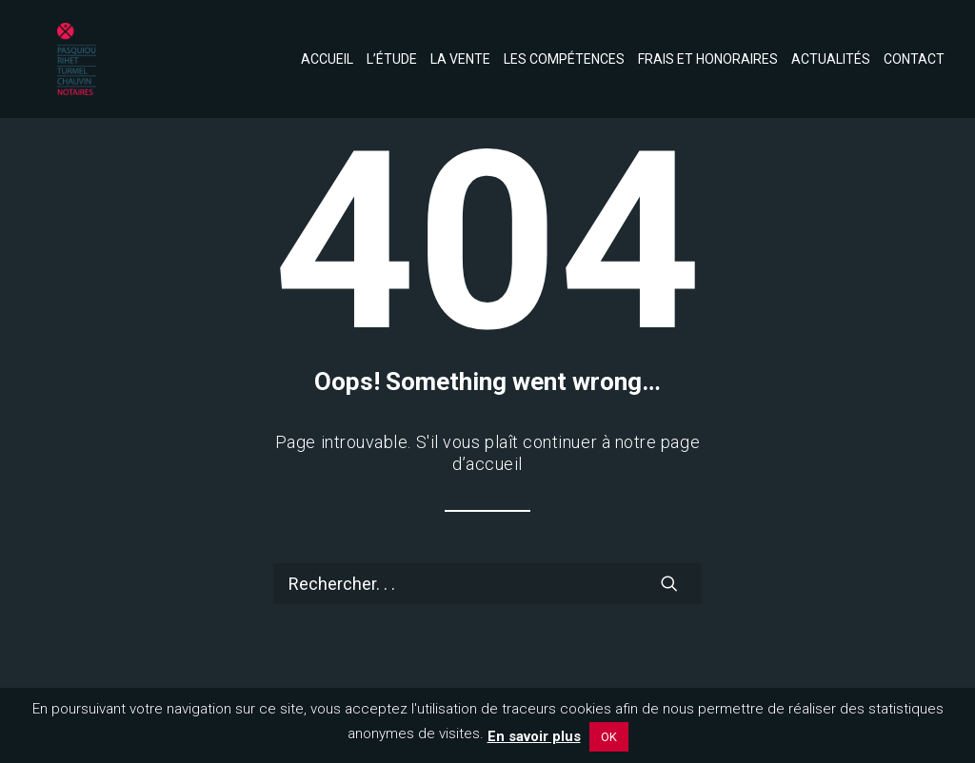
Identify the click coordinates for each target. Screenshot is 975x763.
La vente (460, 42)
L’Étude (392, 42)
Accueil (327, 42)
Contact (914, 42)
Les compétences (564, 42)
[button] (670, 583)
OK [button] (609, 737)
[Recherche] (487, 583)
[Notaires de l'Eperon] (45, 42)
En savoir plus (534, 736)
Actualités (830, 42)
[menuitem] (329, 43)
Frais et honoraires (708, 42)
